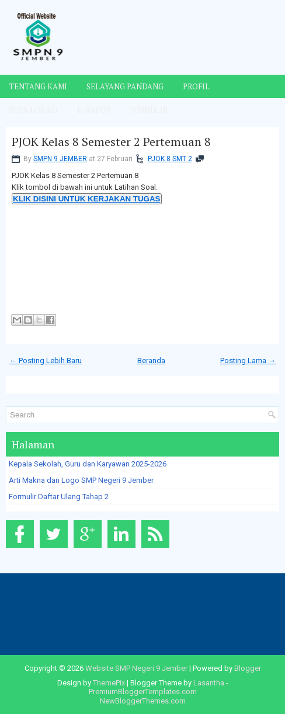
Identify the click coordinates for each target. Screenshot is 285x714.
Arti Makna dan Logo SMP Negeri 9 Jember (81, 480)
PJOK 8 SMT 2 (170, 159)
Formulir (149, 110)
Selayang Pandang (125, 86)
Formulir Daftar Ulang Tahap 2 (59, 496)
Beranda (151, 360)
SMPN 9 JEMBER (60, 159)
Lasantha (208, 682)
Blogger (247, 668)
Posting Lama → (248, 360)
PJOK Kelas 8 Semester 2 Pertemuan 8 (111, 142)
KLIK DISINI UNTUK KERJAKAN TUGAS (87, 198)
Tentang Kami (38, 86)
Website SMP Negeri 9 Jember (136, 668)
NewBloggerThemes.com (143, 700)
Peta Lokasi (33, 110)
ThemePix (109, 682)
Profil (196, 86)
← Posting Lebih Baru (45, 360)
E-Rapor (93, 110)
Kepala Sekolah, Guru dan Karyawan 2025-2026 (87, 463)
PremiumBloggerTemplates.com (143, 691)
